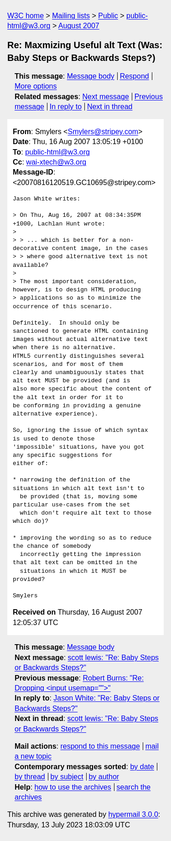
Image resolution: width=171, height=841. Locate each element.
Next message (106, 96)
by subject (67, 777)
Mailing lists (71, 16)
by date (142, 767)
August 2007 (78, 26)
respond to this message (100, 746)
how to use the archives (73, 787)
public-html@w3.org (57, 152)
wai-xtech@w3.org (56, 162)
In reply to (66, 106)
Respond (134, 76)
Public (108, 16)
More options (36, 86)
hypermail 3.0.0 (133, 814)
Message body (90, 76)
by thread (30, 777)
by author (103, 777)
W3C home (25, 16)
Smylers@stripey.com (102, 131)
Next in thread (110, 106)
